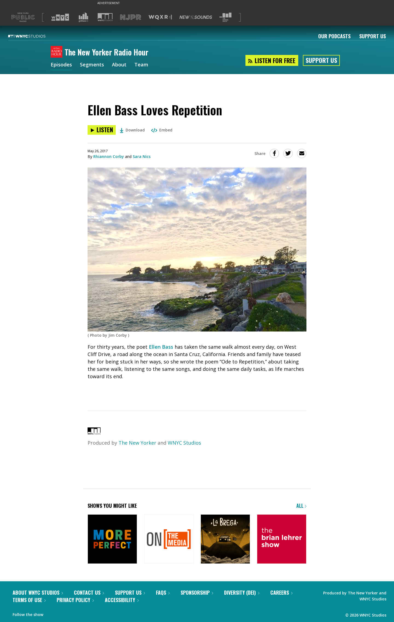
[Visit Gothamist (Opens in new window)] (83, 17)
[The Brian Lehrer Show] (281, 539)
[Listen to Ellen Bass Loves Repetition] (102, 130)
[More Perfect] (112, 539)
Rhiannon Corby (108, 156)
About (119, 65)
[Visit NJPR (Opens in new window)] (130, 17)
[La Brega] (225, 539)
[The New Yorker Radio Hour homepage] (58, 52)
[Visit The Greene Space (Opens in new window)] (225, 17)
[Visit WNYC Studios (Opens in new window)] (105, 17)
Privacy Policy (75, 599)
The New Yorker (137, 442)
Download (132, 130)
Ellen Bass (161, 347)
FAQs (163, 592)
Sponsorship (197, 592)
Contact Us (89, 592)
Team (141, 65)
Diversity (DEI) (241, 592)
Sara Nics (141, 156)
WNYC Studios (184, 442)
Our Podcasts (334, 36)
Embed (161, 130)
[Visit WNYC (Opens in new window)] (60, 17)
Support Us (372, 36)
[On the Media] (168, 539)
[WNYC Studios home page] (33, 36)
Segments (92, 65)
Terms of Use (29, 599)
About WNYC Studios (38, 592)
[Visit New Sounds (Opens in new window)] (195, 17)
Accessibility (122, 599)
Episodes (61, 65)
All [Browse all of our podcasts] (301, 505)
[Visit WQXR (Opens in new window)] (160, 17)
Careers (281, 592)
